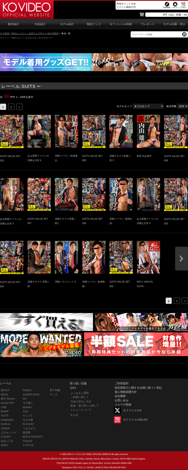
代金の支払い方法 (81, 401)
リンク (74, 415)
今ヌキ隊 (28, 419)
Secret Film (7, 402)
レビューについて (81, 409)
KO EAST (28, 424)
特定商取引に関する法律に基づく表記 (138, 387)
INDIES (27, 390)
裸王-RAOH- (8, 398)
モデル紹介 (67, 24)
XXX (25, 411)
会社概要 (120, 396)
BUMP (5, 411)
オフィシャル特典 (121, 24)
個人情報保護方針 (126, 391)
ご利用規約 (121, 383)
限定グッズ (94, 24)
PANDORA (7, 419)
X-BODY (6, 436)
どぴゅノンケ (8, 432)
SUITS (5, 415)
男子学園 (55, 390)
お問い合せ (121, 400)
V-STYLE (28, 445)
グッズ (53, 394)
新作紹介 (13, 24)
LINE (4, 407)
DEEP (4, 445)
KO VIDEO (77, 454)
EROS (4, 394)
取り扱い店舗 (78, 383)
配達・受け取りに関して (85, 405)
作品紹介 (40, 24)
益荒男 (26, 432)
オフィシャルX (132, 410)
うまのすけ (29, 428)
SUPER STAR (31, 394)
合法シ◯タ (7, 441)
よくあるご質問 (80, 393)
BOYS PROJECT (33, 436)
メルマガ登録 (123, 404)
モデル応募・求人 (174, 24)
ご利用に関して (80, 397)
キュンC (27, 415)
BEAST (5, 390)
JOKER (5, 428)
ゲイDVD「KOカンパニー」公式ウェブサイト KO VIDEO (29, 33)
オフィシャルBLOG (135, 419)
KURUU (5, 424)
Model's (27, 407)
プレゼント (148, 24)
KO (25, 398)
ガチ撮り (28, 402)
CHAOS (27, 441)
